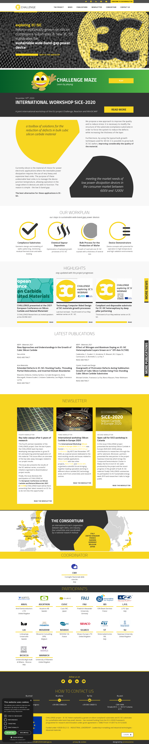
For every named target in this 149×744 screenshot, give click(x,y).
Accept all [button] (10, 733)
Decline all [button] (24, 733)
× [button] (31, 700)
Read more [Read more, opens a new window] (19, 711)
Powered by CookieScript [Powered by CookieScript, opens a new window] (17, 739)
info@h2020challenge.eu (42, 742)
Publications (82, 7)
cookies (83, 742)
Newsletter (97, 7)
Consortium (111, 7)
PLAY (121, 81)
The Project (59, 7)
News (70, 7)
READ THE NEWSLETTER (43, 501)
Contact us (125, 7)
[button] (17, 737)
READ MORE (118, 109)
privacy (75, 742)
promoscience (128, 742)
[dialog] (17, 720)
